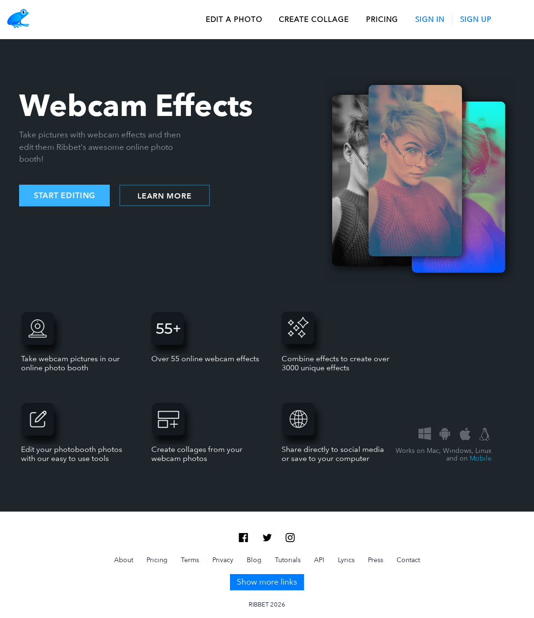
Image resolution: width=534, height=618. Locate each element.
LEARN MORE (164, 196)
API (319, 560)
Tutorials (288, 560)
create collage (314, 19)
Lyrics (346, 560)
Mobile (481, 458)
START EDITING (64, 195)
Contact (408, 560)
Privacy (222, 560)
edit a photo (234, 19)
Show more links (267, 582)
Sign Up (476, 19)
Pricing (382, 19)
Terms (190, 560)
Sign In (429, 19)
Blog (254, 560)
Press (375, 560)
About (123, 560)
